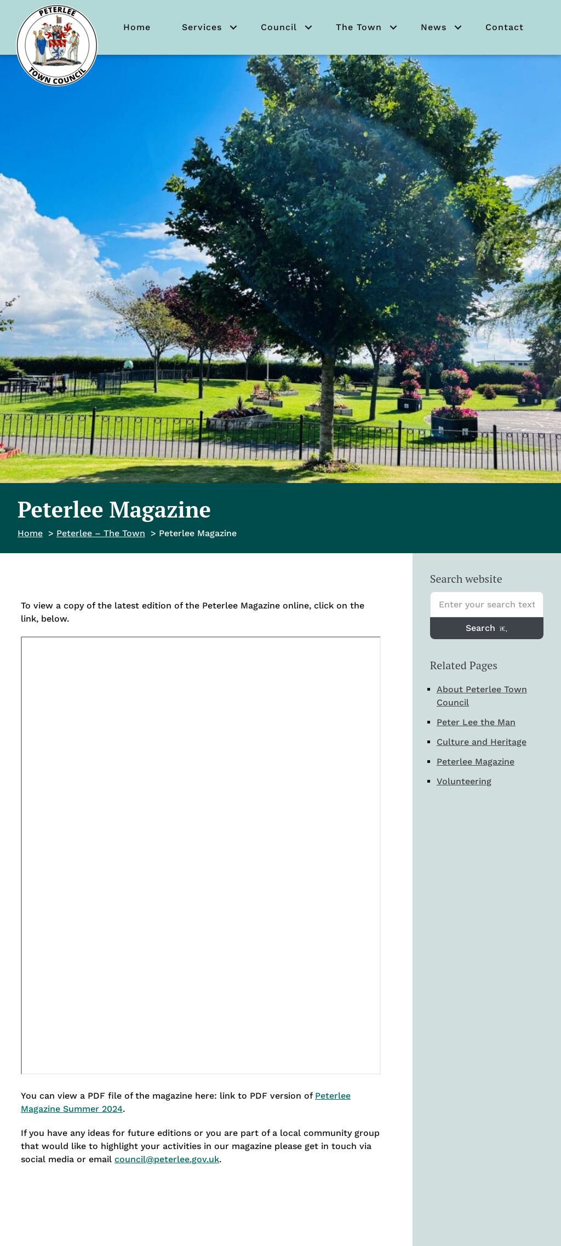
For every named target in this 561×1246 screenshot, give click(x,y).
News (433, 27)
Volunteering (464, 781)
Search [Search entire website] (486, 628)
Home (137, 27)
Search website (466, 578)
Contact (504, 27)
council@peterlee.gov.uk (167, 1159)
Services (202, 27)
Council (279, 27)
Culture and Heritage (481, 742)
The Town (359, 27)
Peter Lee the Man (476, 722)
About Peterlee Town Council (482, 696)
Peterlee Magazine (475, 761)
